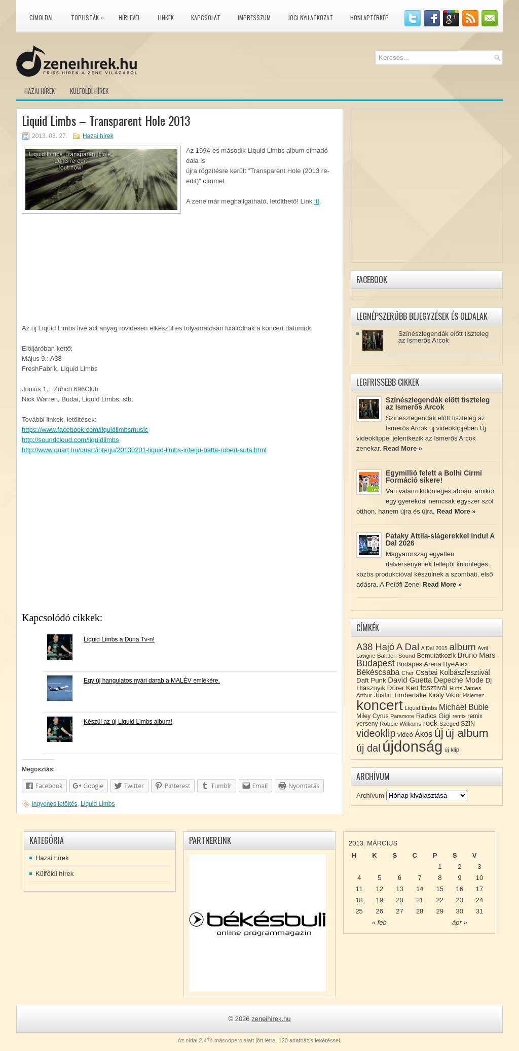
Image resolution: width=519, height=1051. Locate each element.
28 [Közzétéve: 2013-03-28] (419, 911)
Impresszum (254, 17)
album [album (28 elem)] (463, 646)
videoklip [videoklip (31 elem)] (375, 733)
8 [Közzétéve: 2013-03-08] (439, 878)
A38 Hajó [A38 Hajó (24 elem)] (375, 646)
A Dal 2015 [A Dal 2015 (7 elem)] (434, 648)
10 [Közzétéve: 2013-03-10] (479, 878)
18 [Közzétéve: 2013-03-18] (358, 900)
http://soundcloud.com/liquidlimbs (70, 440)
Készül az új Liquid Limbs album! (128, 721)
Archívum (370, 795)
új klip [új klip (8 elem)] (451, 750)
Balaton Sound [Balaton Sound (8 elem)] (396, 656)
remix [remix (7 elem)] (459, 716)
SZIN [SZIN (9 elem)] (468, 723)
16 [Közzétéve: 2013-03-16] (459, 889)
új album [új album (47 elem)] (467, 733)
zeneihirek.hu (270, 1019)
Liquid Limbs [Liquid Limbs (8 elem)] (420, 708)
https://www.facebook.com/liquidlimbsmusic (85, 429)
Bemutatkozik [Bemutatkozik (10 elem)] (436, 655)
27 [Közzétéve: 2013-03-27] (399, 911)
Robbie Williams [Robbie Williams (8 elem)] (400, 724)
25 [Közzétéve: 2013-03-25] (358, 911)
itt (316, 201)
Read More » (402, 448)
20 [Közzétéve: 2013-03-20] (399, 900)
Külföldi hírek (89, 91)
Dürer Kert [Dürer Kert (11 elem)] (403, 688)
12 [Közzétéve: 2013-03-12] (379, 889)
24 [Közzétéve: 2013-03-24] (479, 900)
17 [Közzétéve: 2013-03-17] (479, 889)
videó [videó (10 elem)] (405, 734)
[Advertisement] (180, 536)
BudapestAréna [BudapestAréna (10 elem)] (418, 664)
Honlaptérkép (369, 17)
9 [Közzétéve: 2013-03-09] (459, 878)
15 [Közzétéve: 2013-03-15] (439, 889)
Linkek (166, 17)
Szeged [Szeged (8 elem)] (449, 724)
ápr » (459, 922)
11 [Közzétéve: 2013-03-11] (358, 889)
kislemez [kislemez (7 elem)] (473, 695)
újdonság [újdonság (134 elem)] (412, 746)
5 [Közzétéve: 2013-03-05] (379, 878)
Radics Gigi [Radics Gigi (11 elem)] (433, 716)
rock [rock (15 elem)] (430, 723)
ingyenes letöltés (54, 803)
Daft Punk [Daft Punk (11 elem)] (371, 680)
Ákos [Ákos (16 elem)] (423, 734)
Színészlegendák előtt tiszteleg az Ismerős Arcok (443, 337)
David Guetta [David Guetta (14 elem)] (410, 680)
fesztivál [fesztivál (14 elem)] (434, 688)
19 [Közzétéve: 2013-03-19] (379, 900)
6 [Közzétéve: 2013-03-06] (399, 878)
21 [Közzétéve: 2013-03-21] (419, 900)
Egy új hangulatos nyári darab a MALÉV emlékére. (152, 680)
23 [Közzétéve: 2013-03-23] (459, 900)
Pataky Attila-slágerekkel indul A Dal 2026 (440, 539)
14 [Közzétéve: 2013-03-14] (419, 889)
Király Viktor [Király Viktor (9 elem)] (444, 695)
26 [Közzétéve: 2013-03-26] (379, 911)
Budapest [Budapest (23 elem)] (375, 663)
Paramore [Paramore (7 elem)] (402, 716)
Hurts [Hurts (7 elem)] (456, 688)
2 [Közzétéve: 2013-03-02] (459, 866)
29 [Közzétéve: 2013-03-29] (439, 911)
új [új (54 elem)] (438, 732)
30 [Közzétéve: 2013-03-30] (459, 911)
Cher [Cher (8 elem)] (407, 673)
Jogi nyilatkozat (310, 17)
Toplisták (90, 16)
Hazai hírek (39, 91)
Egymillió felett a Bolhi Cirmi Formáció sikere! (434, 476)
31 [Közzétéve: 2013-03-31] (479, 911)
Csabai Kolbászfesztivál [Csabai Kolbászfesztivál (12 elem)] (453, 672)
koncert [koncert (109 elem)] (379, 705)
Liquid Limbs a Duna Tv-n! (119, 639)
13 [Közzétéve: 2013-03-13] (399, 889)
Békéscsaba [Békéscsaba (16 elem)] (377, 672)
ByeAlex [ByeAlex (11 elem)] (455, 664)
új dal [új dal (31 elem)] (368, 748)
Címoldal (41, 17)
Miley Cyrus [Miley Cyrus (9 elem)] (372, 716)
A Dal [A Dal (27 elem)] (407, 646)
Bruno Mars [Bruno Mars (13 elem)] (477, 655)
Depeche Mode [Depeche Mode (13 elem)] (459, 680)
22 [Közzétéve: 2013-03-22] (439, 900)
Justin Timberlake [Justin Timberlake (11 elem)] (400, 695)
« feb (379, 922)
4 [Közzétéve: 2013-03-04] (359, 878)
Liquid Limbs (98, 803)
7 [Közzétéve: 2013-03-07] (419, 878)
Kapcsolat (205, 17)
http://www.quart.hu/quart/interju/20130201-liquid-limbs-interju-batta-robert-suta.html (144, 450)
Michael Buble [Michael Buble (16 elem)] (464, 707)
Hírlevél (129, 17)
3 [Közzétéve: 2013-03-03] (479, 866)
